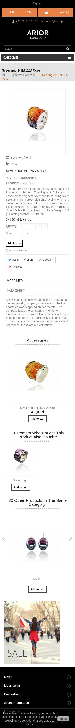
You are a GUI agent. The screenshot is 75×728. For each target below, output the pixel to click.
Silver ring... (20, 480)
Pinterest (15, 266)
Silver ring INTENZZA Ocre (37, 407)
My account (12, 685)
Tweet (13, 259)
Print (14, 163)
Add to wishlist (18, 250)
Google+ (46, 259)
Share (28, 259)
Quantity (11, 226)
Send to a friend (21, 157)
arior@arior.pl (54, 21)
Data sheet (16, 290)
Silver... (37, 578)
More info (15, 281)
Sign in (37, 3)
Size (9, 233)
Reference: (13, 178)
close (63, 718)
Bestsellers (12, 694)
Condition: (12, 183)
